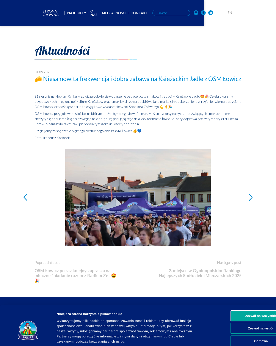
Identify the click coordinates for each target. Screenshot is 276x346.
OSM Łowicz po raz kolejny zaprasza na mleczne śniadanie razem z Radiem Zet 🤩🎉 (75, 276)
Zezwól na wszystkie (240, 293)
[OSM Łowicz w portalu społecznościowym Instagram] (233, 13)
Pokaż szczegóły (230, 337)
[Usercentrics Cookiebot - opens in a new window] (28, 337)
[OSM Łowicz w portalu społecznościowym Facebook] (241, 13)
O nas (126, 13)
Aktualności (147, 13)
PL (259, 12)
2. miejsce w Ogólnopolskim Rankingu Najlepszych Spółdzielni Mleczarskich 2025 (205, 276)
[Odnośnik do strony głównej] (14, 12)
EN (267, 12)
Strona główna (77, 13)
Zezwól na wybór (240, 306)
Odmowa (240, 318)
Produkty (106, 13)
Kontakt (173, 13)
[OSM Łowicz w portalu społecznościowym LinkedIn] (248, 13)
